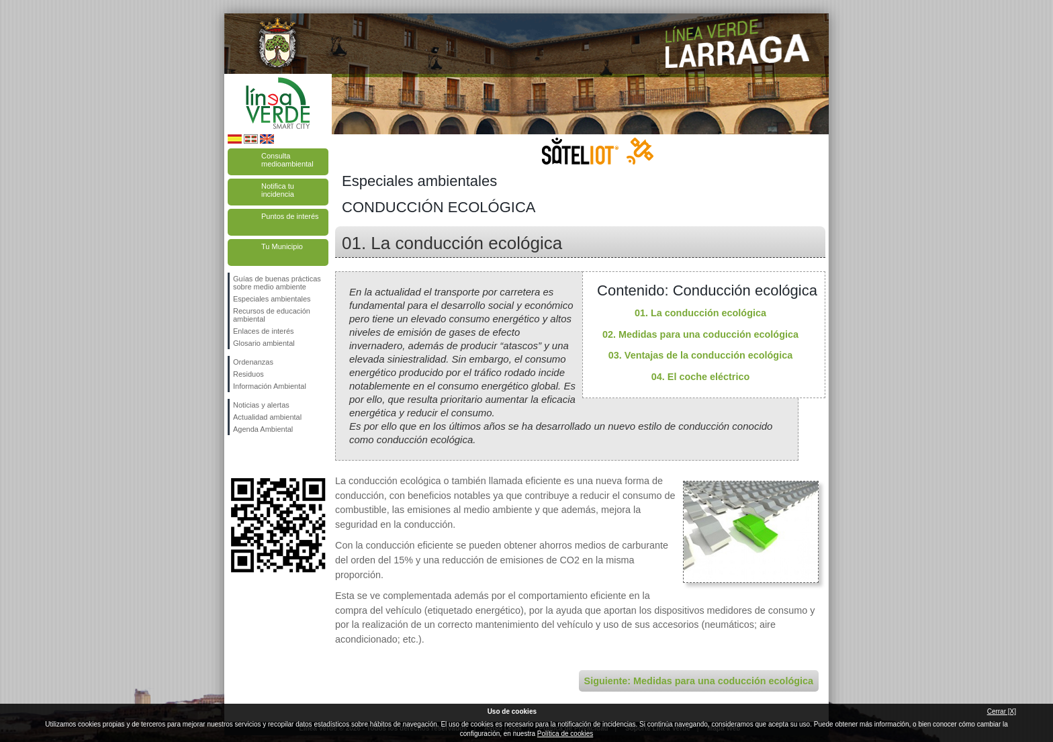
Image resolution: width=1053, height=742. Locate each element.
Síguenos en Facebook (236, 457)
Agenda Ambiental (263, 429)
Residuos (248, 374)
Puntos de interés (290, 216)
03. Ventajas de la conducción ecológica (700, 355)
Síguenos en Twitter (258, 457)
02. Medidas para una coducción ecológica (700, 334)
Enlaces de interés (263, 331)
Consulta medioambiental (287, 160)
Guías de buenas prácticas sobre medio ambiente (277, 283)
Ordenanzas (253, 362)
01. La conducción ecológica (700, 313)
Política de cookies (565, 733)
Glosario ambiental (264, 343)
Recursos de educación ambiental (271, 315)
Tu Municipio (282, 246)
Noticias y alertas (261, 405)
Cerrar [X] (1001, 711)
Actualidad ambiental (267, 417)
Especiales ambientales (272, 299)
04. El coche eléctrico (700, 376)
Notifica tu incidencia (277, 190)
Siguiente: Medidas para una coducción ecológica (698, 681)
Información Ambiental (269, 386)
